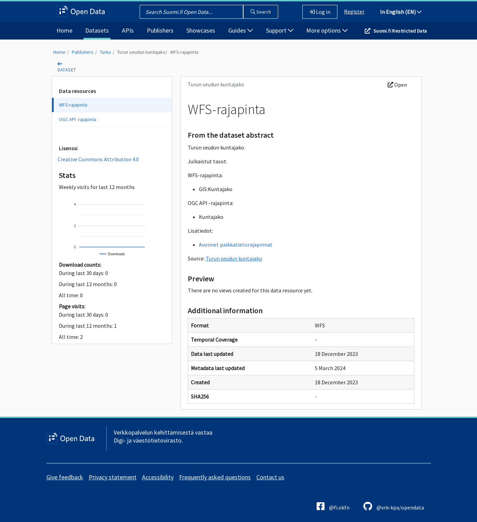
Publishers (160, 30)
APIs (128, 30)
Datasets (97, 30)
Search (260, 12)
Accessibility (158, 477)
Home (64, 30)
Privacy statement (112, 477)
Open (397, 84)
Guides (240, 30)
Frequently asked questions (215, 477)
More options (327, 30)
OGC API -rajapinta (77, 119)
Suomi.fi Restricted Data (400, 31)
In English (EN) (401, 11)
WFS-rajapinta (184, 52)
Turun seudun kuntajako (141, 52)
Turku (105, 52)
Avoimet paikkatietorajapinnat (236, 244)
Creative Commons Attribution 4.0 (98, 159)
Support (279, 30)
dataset (67, 70)
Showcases (200, 30)
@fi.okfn (333, 506)
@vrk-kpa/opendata (393, 506)
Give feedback (64, 477)
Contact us (270, 477)
